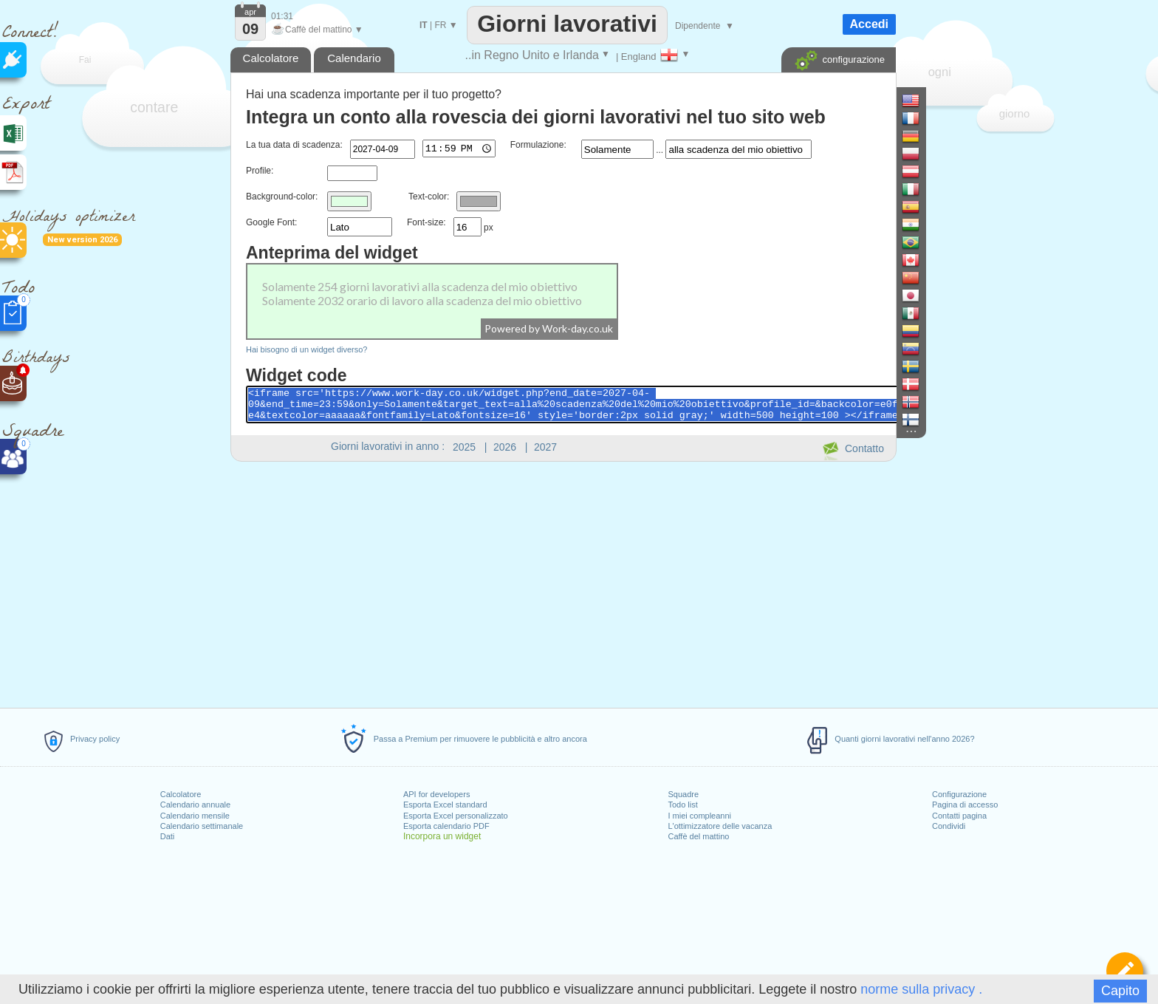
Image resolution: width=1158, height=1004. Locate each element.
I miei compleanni (699, 815)
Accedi (869, 24)
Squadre (683, 794)
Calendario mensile (195, 815)
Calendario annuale (195, 804)
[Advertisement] (562, 582)
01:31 (282, 16)
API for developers (436, 794)
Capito (1120, 990)
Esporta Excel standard (445, 804)
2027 (545, 447)
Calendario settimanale (202, 826)
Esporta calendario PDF (446, 826)
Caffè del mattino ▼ (317, 29)
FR (440, 25)
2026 (504, 447)
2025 (464, 447)
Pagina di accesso (965, 804)
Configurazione (959, 794)
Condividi (948, 826)
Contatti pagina (959, 815)
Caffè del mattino (698, 836)
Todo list (682, 804)
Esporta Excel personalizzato (455, 815)
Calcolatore (181, 794)
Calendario (354, 58)
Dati (167, 836)
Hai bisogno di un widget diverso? (307, 349)
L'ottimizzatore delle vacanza (720, 826)
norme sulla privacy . (921, 989)
